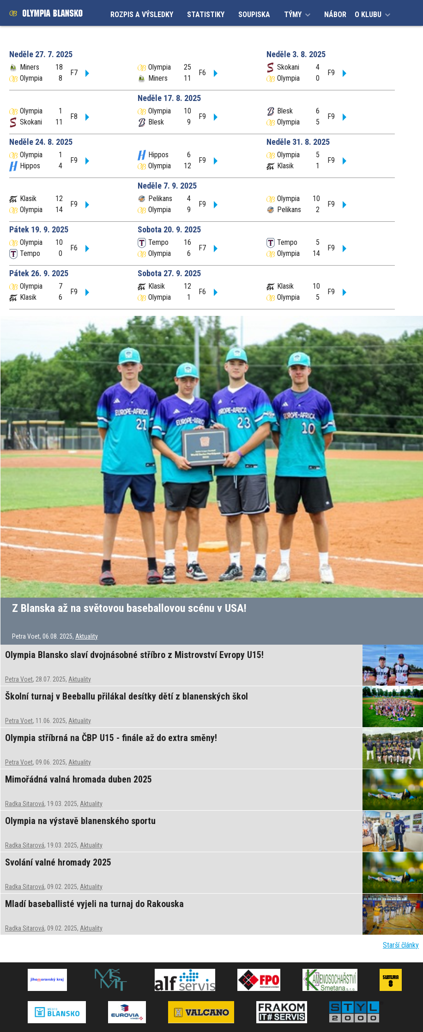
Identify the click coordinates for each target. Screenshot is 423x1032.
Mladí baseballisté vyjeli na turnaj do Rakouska (94, 903)
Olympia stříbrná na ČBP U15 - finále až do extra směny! (111, 737)
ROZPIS (141, 14)
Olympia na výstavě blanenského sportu (80, 820)
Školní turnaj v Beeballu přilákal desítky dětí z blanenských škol (126, 696)
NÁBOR (335, 14)
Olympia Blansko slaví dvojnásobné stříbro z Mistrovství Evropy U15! (134, 654)
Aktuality (86, 636)
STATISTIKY (205, 14)
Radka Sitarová (24, 803)
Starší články (401, 945)
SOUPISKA (254, 14)
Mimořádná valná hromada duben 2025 (78, 779)
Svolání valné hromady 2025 (58, 862)
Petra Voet (19, 679)
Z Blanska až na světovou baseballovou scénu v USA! (129, 608)
